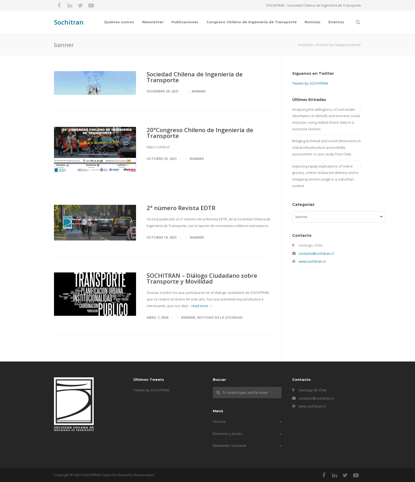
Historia (219, 421)
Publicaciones (185, 22)
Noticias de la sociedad (220, 317)
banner (199, 91)
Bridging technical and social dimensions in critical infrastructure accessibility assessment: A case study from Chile (326, 147)
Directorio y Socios (227, 433)
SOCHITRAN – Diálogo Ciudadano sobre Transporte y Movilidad (202, 278)
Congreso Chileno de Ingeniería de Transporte (251, 22)
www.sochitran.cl (312, 261)
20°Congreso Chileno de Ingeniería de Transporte (200, 133)
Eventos (336, 22)
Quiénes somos (119, 22)
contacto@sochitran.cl (316, 253)
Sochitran (69, 22)
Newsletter (153, 22)
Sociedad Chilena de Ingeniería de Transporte (195, 77)
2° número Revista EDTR (181, 208)
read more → (202, 305)
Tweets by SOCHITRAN (310, 83)
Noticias (313, 22)
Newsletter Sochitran (229, 445)
